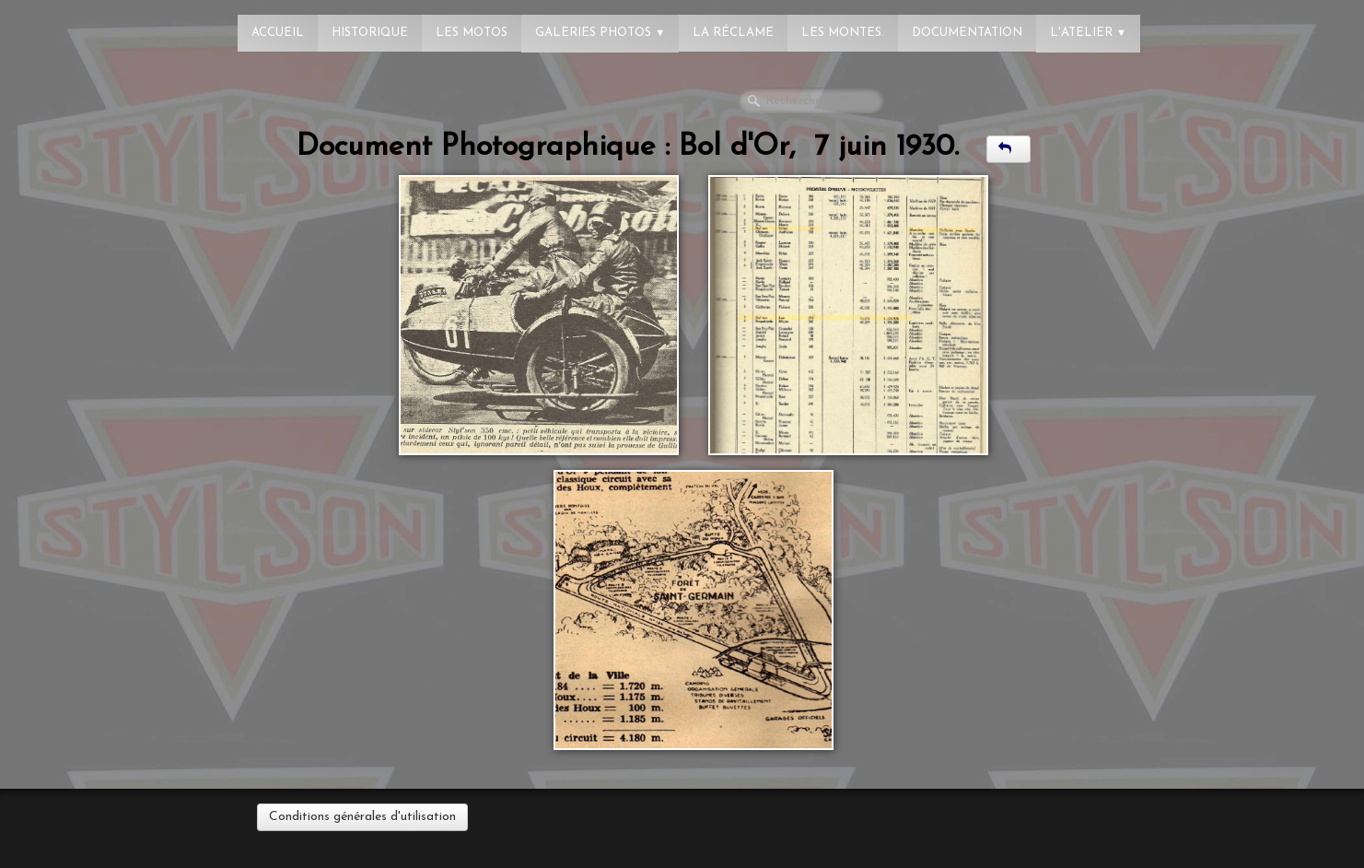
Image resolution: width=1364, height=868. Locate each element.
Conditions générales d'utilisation (362, 817)
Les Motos (471, 33)
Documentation (967, 33)
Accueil (277, 33)
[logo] (87, 23)
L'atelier (1088, 33)
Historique (370, 33)
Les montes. (842, 33)
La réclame (733, 33)
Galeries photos (600, 33)
